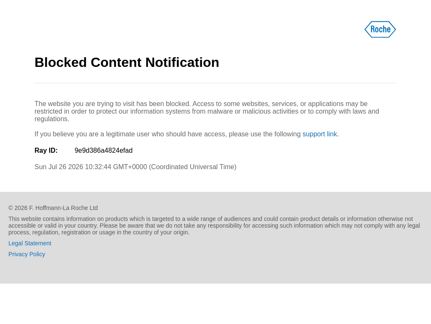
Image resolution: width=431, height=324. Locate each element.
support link (320, 134)
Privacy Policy (26, 254)
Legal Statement (29, 243)
